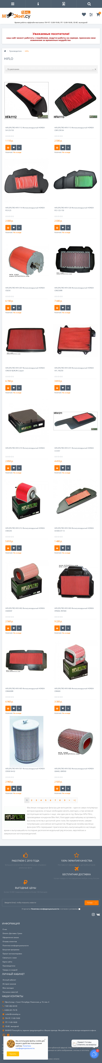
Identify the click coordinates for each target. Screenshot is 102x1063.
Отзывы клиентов (10, 941)
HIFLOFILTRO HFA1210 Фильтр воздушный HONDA (25, 448)
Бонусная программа (11, 949)
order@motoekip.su (11, 1014)
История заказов (9, 984)
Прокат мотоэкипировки (12, 953)
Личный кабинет (9, 980)
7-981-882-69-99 (10, 1006)
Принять (12, 1054)
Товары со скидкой (10, 970)
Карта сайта (7, 962)
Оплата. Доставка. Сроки (12, 933)
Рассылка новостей (10, 992)
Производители (15, 51)
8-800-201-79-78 (10, 1010)
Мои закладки (8, 988)
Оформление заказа (11, 937)
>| (75, 800)
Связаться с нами (10, 958)
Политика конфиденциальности (16, 945)
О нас (5, 929)
